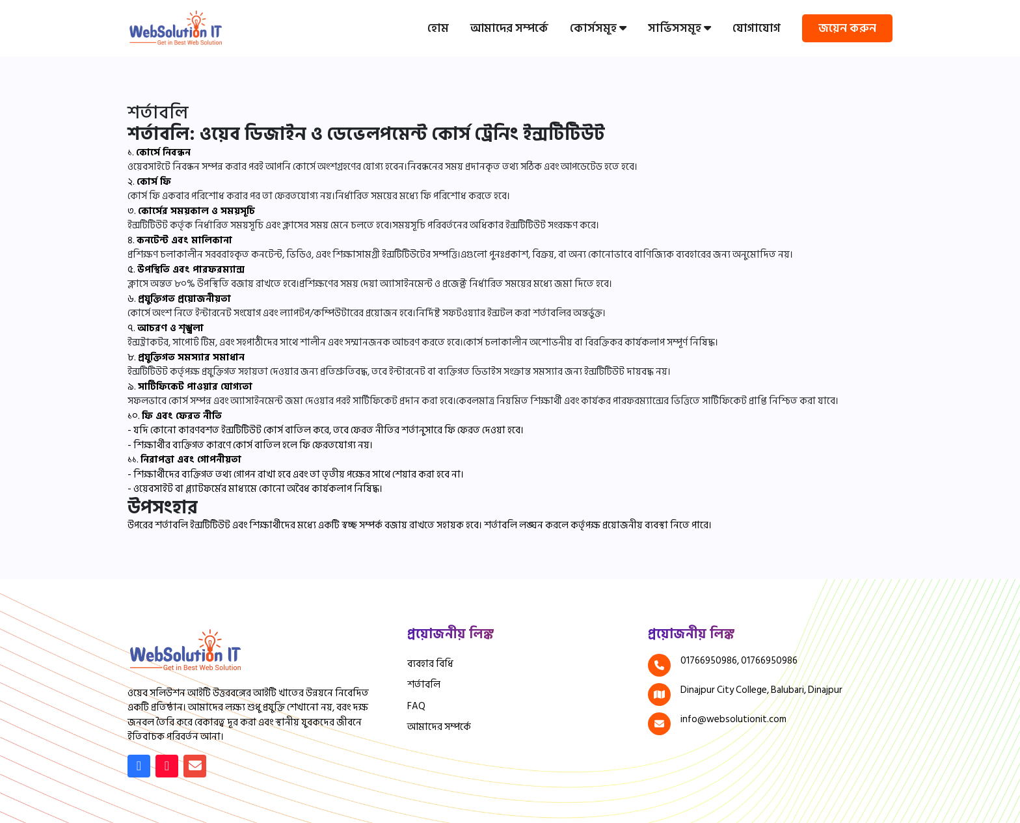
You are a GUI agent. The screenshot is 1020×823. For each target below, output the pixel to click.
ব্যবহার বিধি (430, 664)
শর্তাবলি (423, 685)
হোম (438, 28)
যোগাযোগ (756, 28)
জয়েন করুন (847, 28)
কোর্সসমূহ (598, 28)
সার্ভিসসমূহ (679, 28)
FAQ (416, 706)
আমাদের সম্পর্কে (509, 28)
